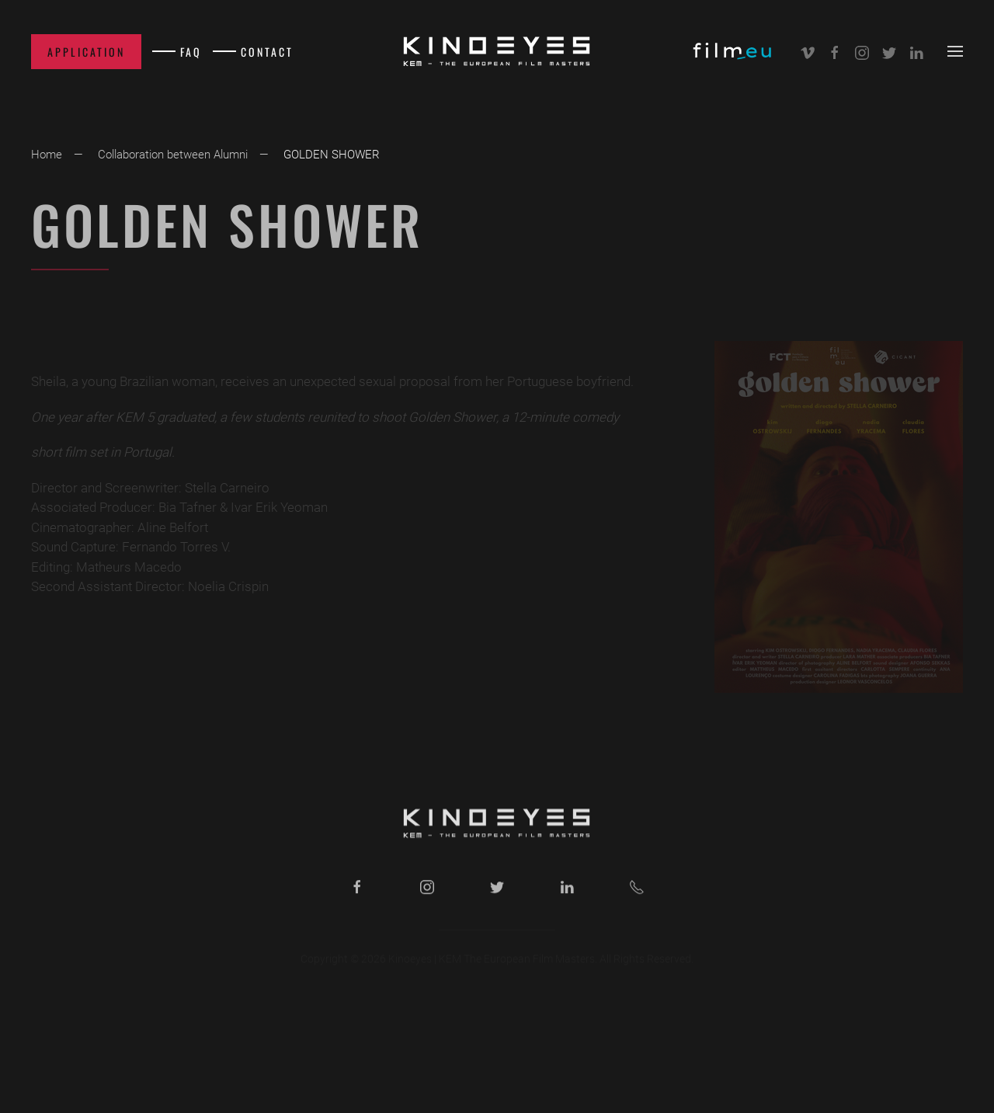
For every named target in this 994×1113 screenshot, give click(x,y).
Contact (267, 51)
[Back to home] (497, 51)
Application (86, 51)
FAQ (191, 51)
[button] (955, 51)
